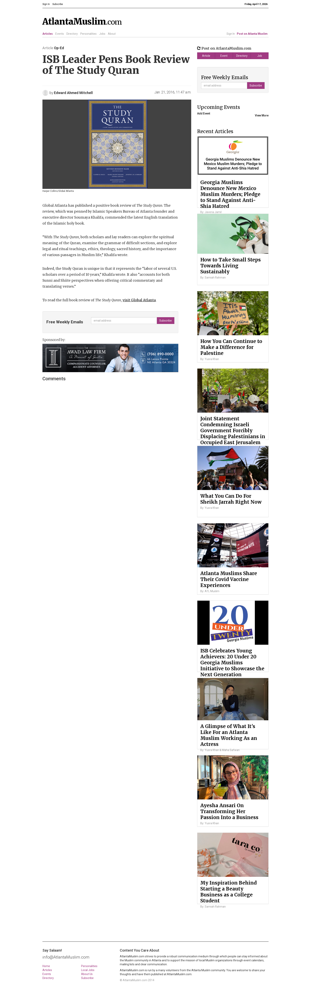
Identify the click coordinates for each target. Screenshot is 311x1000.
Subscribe (87, 978)
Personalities (88, 33)
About (112, 33)
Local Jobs (87, 970)
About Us (87, 974)
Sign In (231, 33)
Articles (47, 33)
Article (206, 55)
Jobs (102, 33)
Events (59, 33)
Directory (72, 33)
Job (259, 55)
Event (223, 55)
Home (46, 966)
